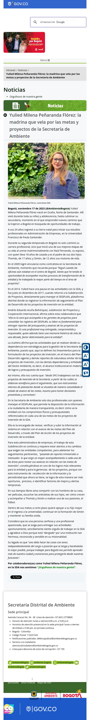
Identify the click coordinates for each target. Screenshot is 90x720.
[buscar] (57, 22)
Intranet (10, 70)
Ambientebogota (63, 662)
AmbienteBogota (18, 662)
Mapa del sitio (44, 682)
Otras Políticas (28, 682)
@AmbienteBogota (57, 208)
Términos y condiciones (19, 678)
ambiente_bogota (40, 662)
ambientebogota (35, 666)
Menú (45, 60)
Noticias (22, 70)
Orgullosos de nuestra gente (26, 96)
